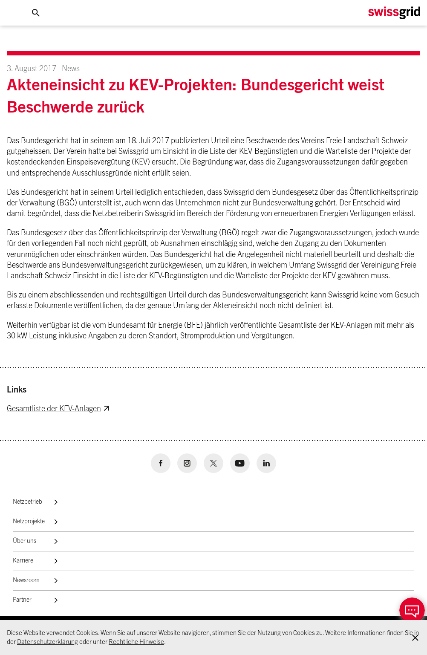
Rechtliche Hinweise (136, 642)
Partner (22, 600)
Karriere (23, 561)
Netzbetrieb (27, 502)
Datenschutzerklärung (47, 642)
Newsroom (26, 580)
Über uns (24, 541)
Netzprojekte (29, 522)
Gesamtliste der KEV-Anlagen (54, 409)
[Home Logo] (394, 13)
